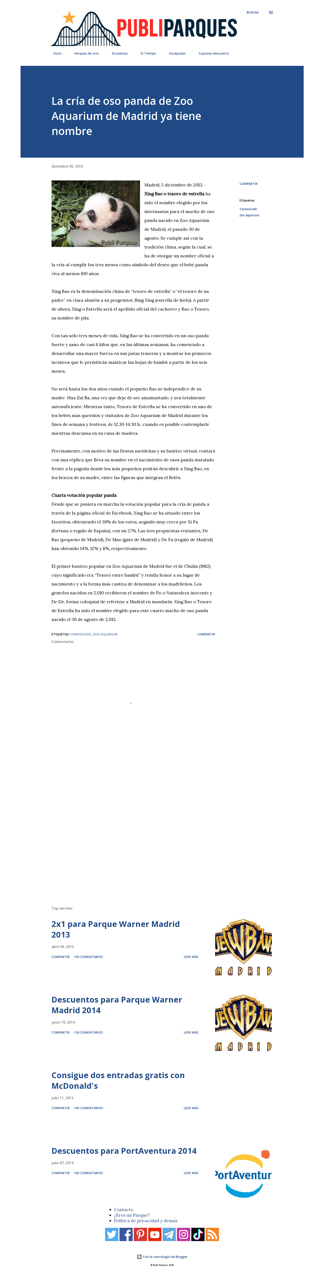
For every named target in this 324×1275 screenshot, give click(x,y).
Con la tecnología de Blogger (162, 1257)
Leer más (191, 957)
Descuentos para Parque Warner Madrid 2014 (117, 1005)
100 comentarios (88, 1108)
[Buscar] (253, 12)
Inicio (55, 53)
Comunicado (248, 209)
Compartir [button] (249, 184)
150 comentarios (88, 957)
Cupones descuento (211, 53)
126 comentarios (88, 1032)
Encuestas (117, 53)
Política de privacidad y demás (146, 1220)
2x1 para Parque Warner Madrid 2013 (116, 929)
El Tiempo (145, 53)
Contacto (123, 1209)
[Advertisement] (153, 839)
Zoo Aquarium (249, 215)
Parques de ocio (84, 53)
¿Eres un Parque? (132, 1215)
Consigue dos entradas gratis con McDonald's (118, 1080)
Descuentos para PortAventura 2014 (124, 1150)
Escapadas (175, 53)
